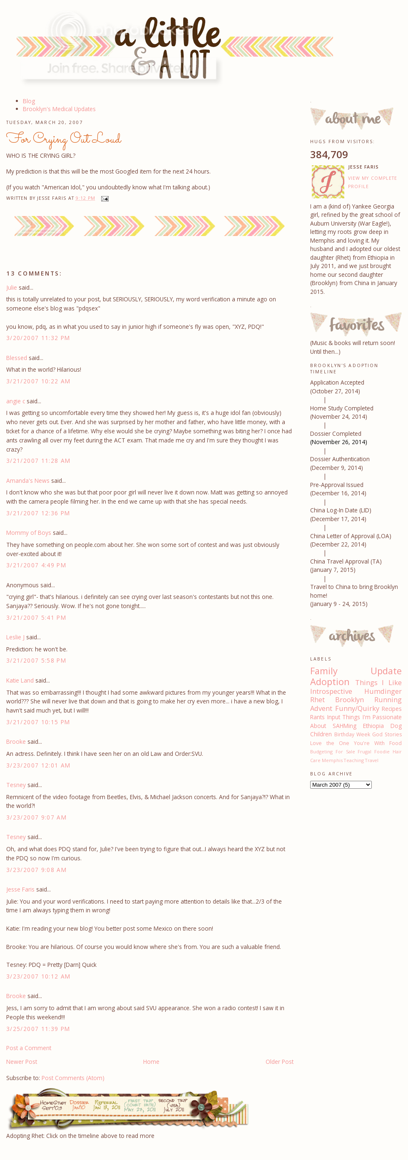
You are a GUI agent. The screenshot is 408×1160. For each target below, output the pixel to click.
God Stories (387, 734)
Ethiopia (373, 726)
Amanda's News (28, 480)
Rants (317, 717)
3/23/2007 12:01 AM (38, 765)
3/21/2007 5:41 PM (36, 617)
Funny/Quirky (357, 708)
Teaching (354, 760)
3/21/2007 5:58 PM (36, 660)
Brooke (16, 741)
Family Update (356, 671)
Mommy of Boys (28, 533)
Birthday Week (352, 734)
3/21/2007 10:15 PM (38, 722)
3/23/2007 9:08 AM (36, 870)
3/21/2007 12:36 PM (38, 513)
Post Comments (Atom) (73, 1078)
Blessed (16, 358)
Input (333, 717)
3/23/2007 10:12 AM (38, 976)
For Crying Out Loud (63, 139)
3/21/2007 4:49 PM (36, 565)
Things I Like (378, 682)
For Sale (345, 751)
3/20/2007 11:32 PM (38, 338)
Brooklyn (349, 699)
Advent (321, 708)
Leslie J (15, 637)
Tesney (16, 785)
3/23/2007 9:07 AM (36, 817)
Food (395, 743)
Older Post (280, 1062)
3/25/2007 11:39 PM (38, 1029)
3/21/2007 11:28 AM (38, 460)
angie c (15, 401)
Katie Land (20, 680)
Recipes (392, 709)
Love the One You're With (347, 743)
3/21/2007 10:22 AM (38, 381)
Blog (29, 101)
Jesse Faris (20, 889)
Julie (11, 287)
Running (388, 699)
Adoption (330, 682)
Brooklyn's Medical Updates (59, 109)
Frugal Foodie (374, 751)
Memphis (332, 760)
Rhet (317, 699)
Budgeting (321, 751)
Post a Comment (28, 1048)
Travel (371, 760)
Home (151, 1062)
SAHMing (344, 726)
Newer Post (21, 1062)
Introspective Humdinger (356, 691)
